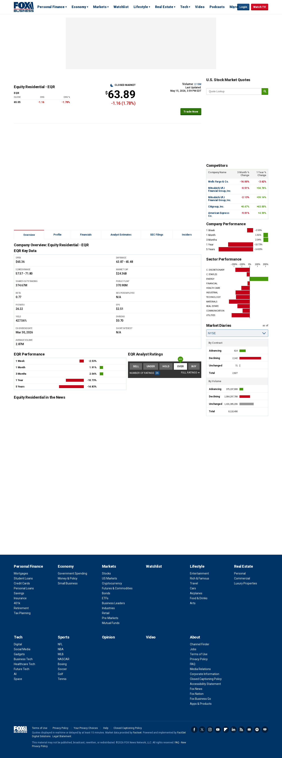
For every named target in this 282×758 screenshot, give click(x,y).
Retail (105, 613)
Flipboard (225, 729)
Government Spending (72, 573)
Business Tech (23, 659)
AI (15, 674)
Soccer (62, 669)
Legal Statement (61, 736)
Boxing (62, 664)
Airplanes (196, 593)
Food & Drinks (198, 598)
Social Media (22, 649)
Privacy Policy (199, 659)
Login (243, 6)
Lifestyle (141, 7)
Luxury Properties (245, 583)
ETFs (105, 598)
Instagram (210, 729)
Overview (29, 234)
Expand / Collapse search (233, 7)
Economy (79, 7)
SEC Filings (156, 234)
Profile (57, 234)
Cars (193, 588)
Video (200, 7)
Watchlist (121, 7)
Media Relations (200, 669)
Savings (19, 593)
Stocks (106, 573)
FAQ (192, 664)
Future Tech (21, 669)
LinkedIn (233, 729)
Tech (184, 7)
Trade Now (191, 111)
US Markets (109, 578)
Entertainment (199, 573)
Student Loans (23, 578)
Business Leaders (113, 603)
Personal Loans (24, 588)
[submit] (265, 91)
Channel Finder (199, 644)
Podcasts (217, 7)
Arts (193, 603)
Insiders (187, 234)
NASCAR (63, 659)
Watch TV (259, 6)
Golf (60, 674)
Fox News (196, 688)
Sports (63, 637)
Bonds (106, 593)
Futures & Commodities (117, 588)
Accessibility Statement (205, 684)
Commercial (242, 578)
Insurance (20, 598)
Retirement (21, 608)
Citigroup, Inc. (216, 206)
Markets (100, 7)
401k (17, 603)
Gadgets (19, 654)
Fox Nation (197, 693)
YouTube (217, 729)
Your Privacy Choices (86, 728)
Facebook (194, 729)
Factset (137, 732)
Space (18, 679)
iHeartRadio (265, 729)
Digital (18, 644)
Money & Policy (67, 578)
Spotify (257, 729)
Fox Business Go (200, 698)
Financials (86, 234)
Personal (240, 573)
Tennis (62, 679)
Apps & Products (201, 703)
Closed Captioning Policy (206, 679)
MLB (61, 654)
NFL (60, 644)
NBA (61, 649)
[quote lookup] (234, 91)
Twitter (202, 729)
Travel (194, 583)
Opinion (108, 637)
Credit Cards (22, 583)
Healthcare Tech (24, 664)
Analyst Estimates (121, 234)
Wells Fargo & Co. (218, 181)
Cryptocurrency (112, 583)
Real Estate (164, 7)
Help (105, 728)
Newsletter (249, 729)
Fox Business (24, 7)
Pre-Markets (110, 618)
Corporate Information (204, 674)
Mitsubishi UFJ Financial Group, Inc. (219, 189)
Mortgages (21, 573)
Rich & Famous (199, 578)
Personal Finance (51, 7)
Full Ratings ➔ (190, 372)
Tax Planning (22, 613)
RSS (241, 729)
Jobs (193, 649)
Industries (108, 608)
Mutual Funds (111, 623)
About (195, 637)
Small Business (68, 583)
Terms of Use (198, 654)
